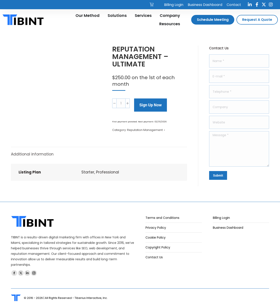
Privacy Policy (155, 227)
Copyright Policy (157, 247)
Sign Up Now (150, 105)
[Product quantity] (121, 103)
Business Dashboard (228, 227)
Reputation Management (145, 130)
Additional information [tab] (32, 154)
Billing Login (221, 218)
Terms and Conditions (162, 218)
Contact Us (154, 257)
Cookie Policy (155, 237)
